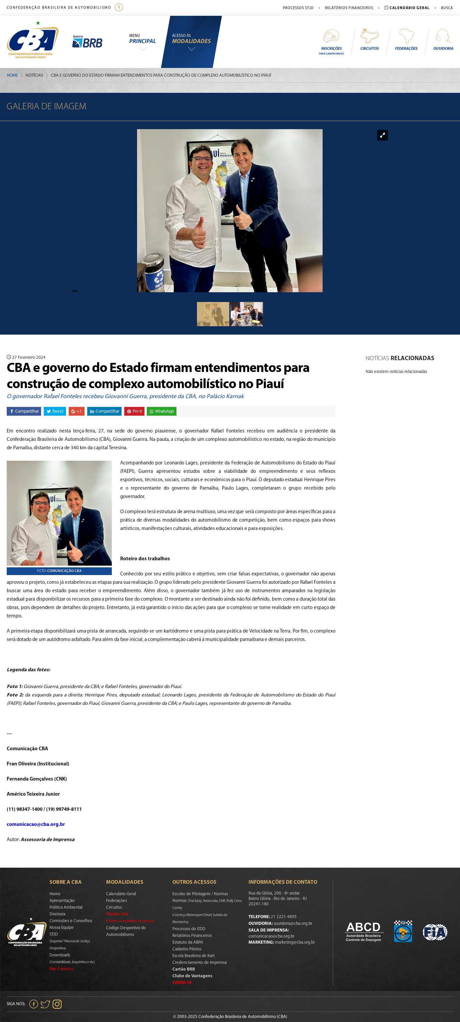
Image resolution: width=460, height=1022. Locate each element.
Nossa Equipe (62, 927)
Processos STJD (298, 8)
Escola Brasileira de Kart (193, 956)
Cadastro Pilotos (186, 949)
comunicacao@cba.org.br (36, 824)
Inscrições (331, 41)
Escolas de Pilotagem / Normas (200, 894)
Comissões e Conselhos (71, 921)
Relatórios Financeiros (349, 8)
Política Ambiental (66, 907)
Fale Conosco (61, 969)
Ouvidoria (443, 39)
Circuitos (369, 39)
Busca (447, 8)
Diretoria (57, 914)
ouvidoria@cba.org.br (293, 923)
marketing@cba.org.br (295, 942)
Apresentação (62, 901)
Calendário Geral (121, 894)
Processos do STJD (188, 929)
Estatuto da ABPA (187, 942)
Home (12, 75)
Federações (406, 39)
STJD (70, 941)
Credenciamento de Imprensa (199, 962)
